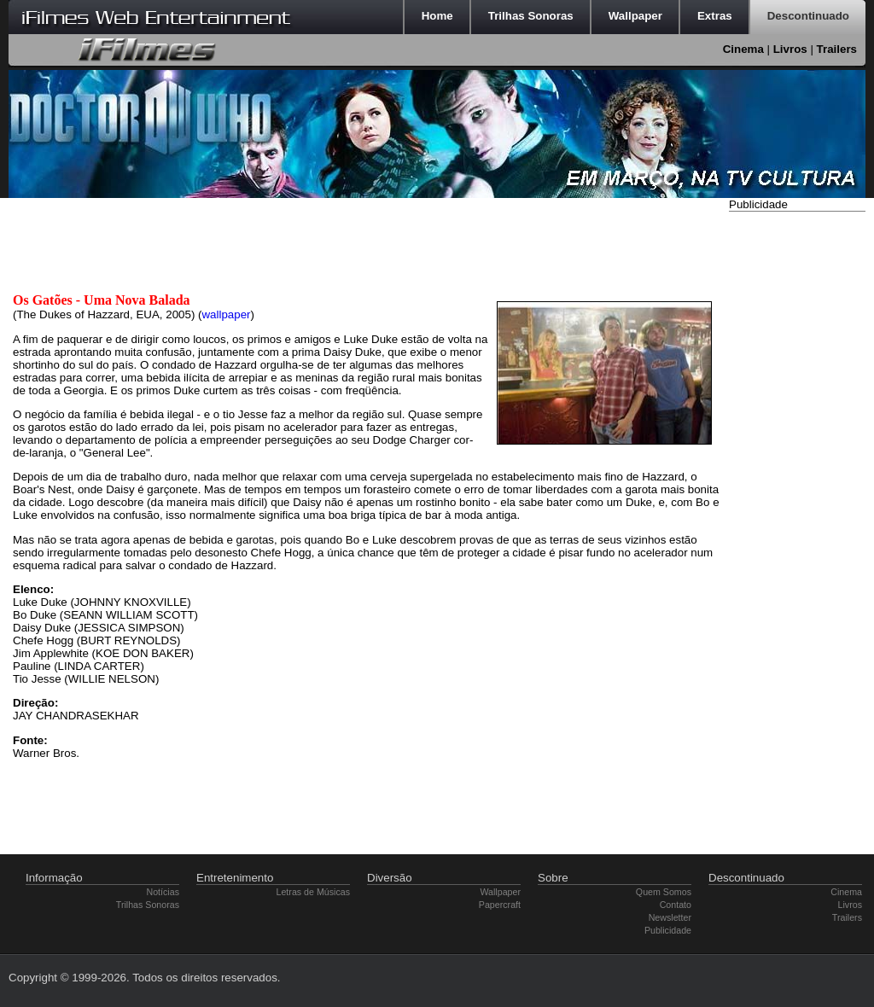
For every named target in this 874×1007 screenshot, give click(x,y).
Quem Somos (663, 892)
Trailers (837, 49)
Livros (790, 49)
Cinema (743, 49)
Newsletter (670, 917)
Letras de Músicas (313, 892)
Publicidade (667, 930)
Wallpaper (500, 892)
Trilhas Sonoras (147, 904)
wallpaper (225, 314)
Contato (675, 904)
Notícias (163, 892)
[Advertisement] (797, 472)
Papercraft (500, 904)
